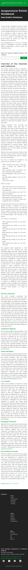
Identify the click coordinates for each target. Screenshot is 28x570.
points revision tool (17, 42)
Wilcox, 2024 (11, 321)
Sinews (12, 516)
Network (12, 518)
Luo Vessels (5, 381)
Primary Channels (8, 294)
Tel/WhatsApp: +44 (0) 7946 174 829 (11, 556)
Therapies (13, 500)
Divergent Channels (8, 422)
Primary (12, 515)
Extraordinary (14, 521)
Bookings (13, 502)
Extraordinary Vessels (9, 451)
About (12, 497)
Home (12, 495)
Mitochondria (14, 499)
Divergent (12, 519)
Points (12, 513)
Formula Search (14, 534)
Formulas (12, 532)
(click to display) (9, 483)
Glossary (12, 539)
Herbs (11, 531)
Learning (13, 503)
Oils (11, 535)
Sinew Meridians (7, 351)
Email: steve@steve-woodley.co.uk (11, 558)
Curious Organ (22, 473)
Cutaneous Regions (8, 329)
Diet (11, 537)
